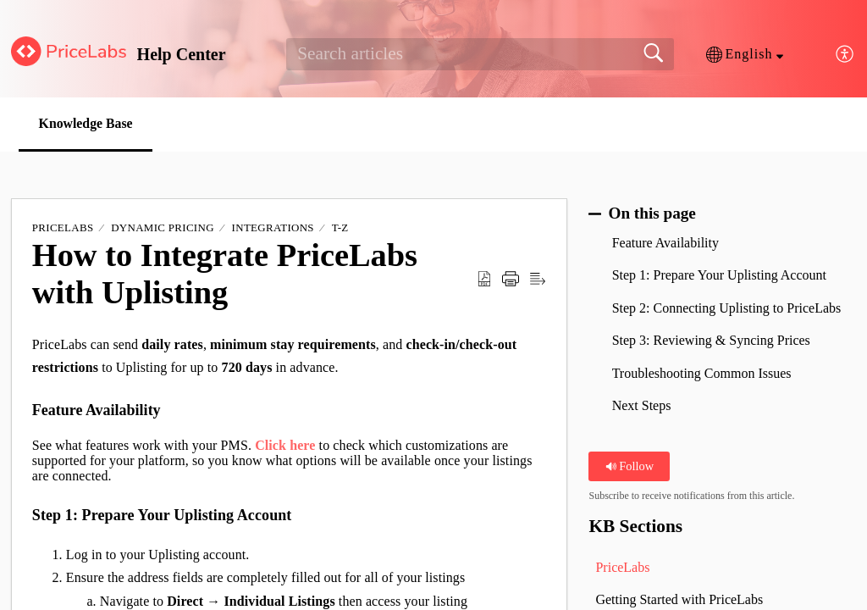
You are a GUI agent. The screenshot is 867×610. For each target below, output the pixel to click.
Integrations (273, 228)
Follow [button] (629, 466)
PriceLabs (63, 228)
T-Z (340, 228)
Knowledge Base (88, 123)
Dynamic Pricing (162, 228)
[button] (744, 54)
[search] (479, 54)
